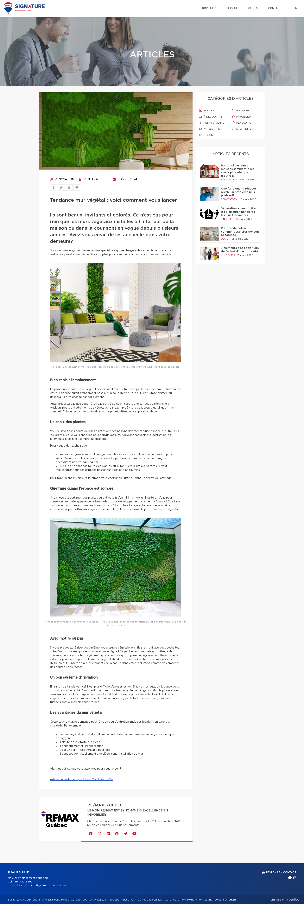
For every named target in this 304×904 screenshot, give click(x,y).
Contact (274, 8)
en (295, 8)
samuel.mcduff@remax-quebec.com (42, 885)
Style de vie (243, 129)
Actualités (209, 129)
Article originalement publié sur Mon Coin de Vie (81, 779)
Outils (253, 8)
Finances (240, 110)
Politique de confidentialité (154, 900)
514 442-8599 (23, 882)
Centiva (293, 899)
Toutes (206, 110)
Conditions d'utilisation (187, 900)
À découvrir (210, 116)
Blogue (232, 8)
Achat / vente (211, 122)
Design (206, 135)
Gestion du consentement (220, 900)
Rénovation (62, 179)
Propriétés (208, 8)
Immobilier (241, 116)
